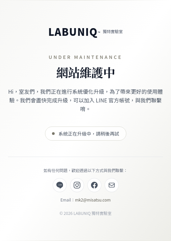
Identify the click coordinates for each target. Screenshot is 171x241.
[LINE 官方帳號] (59, 185)
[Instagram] (77, 185)
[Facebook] (94, 185)
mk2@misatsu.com (93, 200)
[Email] (111, 185)
